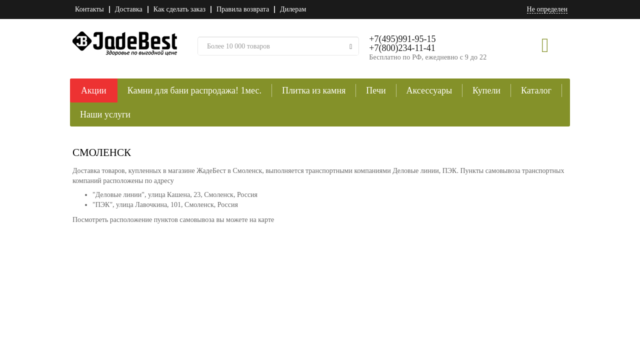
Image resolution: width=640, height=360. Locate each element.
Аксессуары (429, 91)
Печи (376, 91)
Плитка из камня (314, 91)
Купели (486, 91)
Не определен (547, 9)
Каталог (536, 91)
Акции (93, 91)
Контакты (89, 9)
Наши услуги (105, 115)
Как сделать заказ (180, 9)
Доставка (128, 9)
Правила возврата (242, 9)
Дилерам (293, 9)
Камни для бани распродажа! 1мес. (195, 91)
